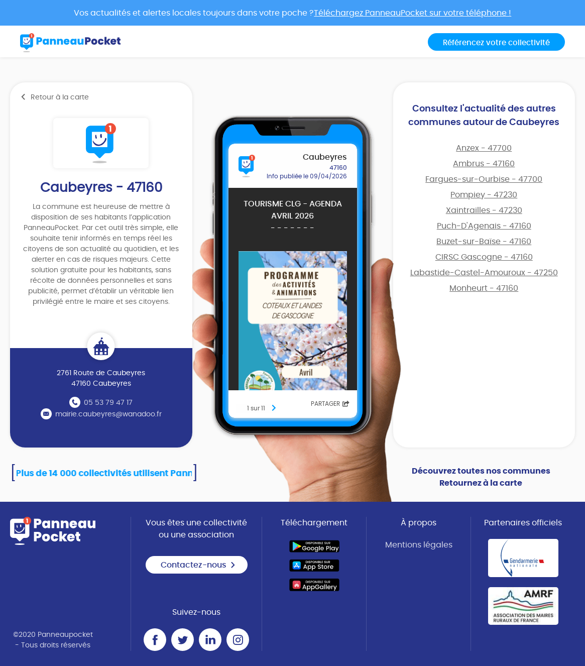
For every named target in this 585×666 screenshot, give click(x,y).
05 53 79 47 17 (108, 402)
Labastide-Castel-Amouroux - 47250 (484, 273)
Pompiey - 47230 (483, 195)
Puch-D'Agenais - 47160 (484, 226)
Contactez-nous (198, 565)
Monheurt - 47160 (483, 288)
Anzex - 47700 (484, 148)
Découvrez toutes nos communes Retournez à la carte (481, 477)
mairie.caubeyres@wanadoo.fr (108, 414)
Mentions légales (418, 545)
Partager (330, 404)
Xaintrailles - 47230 (484, 210)
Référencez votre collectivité (496, 43)
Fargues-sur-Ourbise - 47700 (483, 179)
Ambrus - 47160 (484, 164)
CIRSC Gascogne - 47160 (484, 257)
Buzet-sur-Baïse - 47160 (483, 242)
